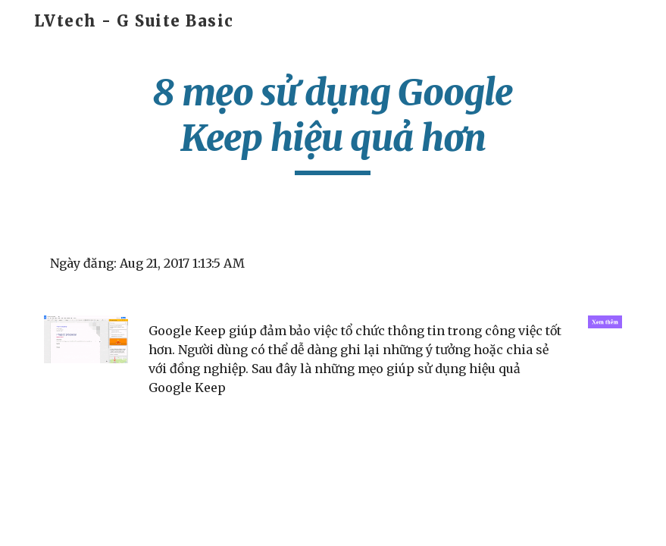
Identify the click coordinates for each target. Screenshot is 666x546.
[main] (332, 122)
